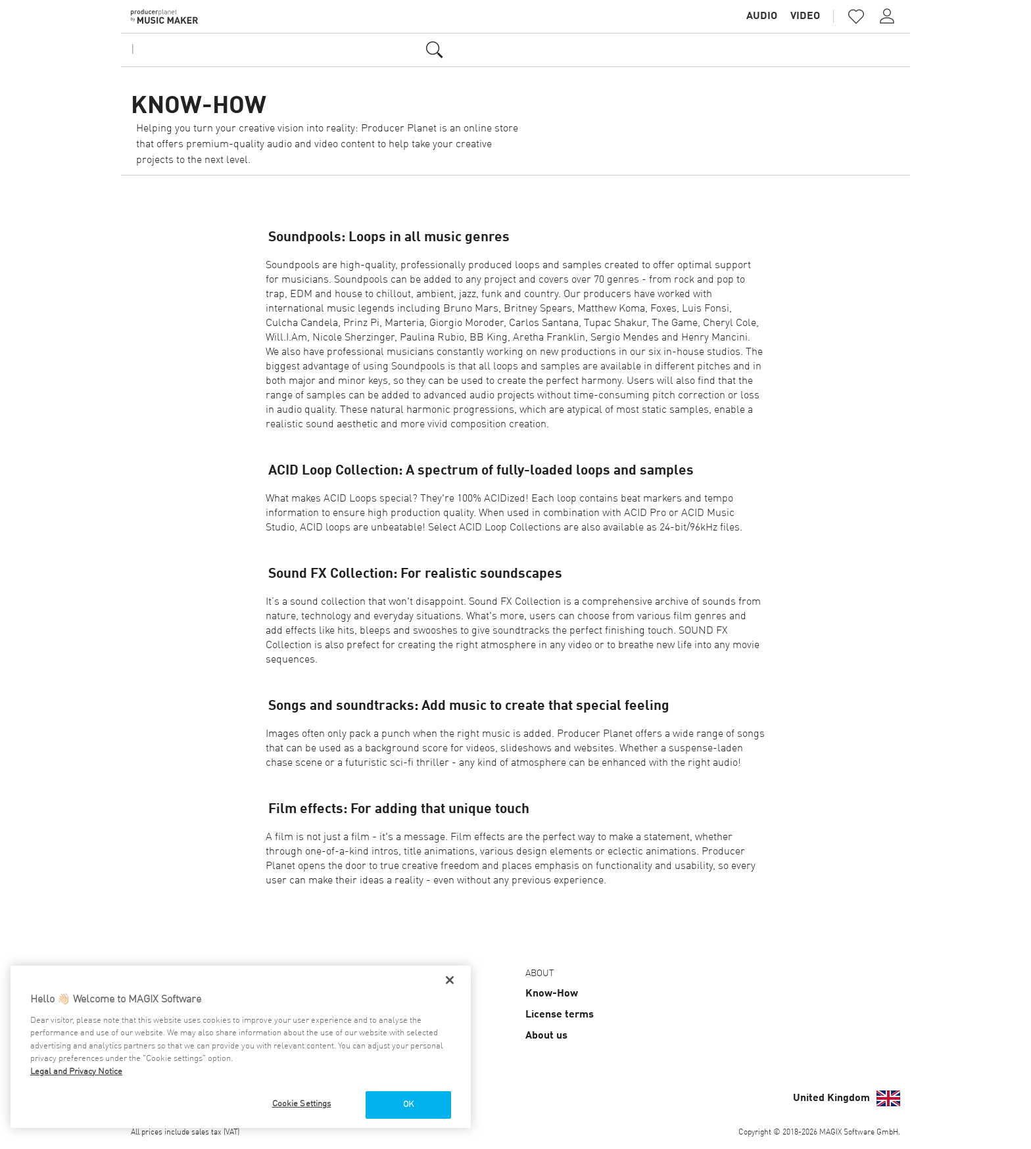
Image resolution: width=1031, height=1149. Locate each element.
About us (546, 1036)
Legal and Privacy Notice (76, 1071)
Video (805, 16)
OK (408, 1104)
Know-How (551, 994)
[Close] (449, 980)
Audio (761, 16)
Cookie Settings (301, 1104)
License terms (559, 1015)
